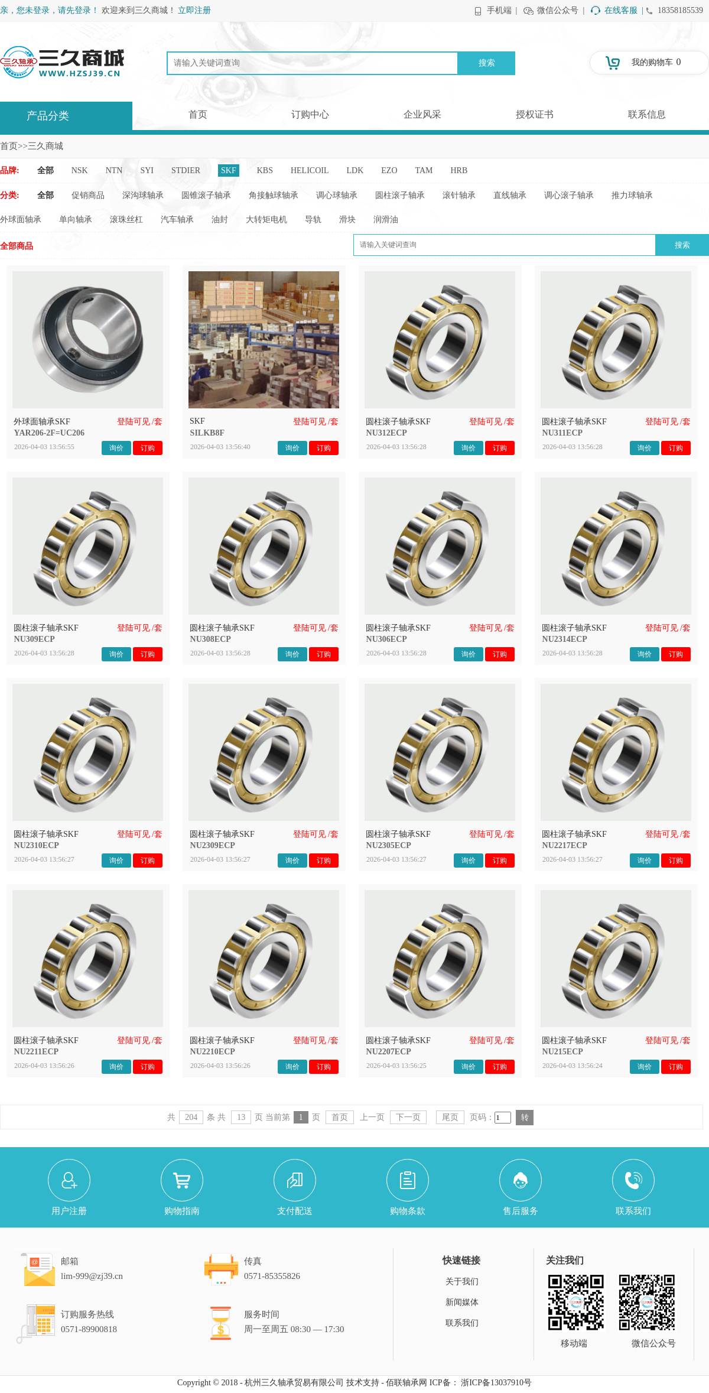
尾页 (450, 1117)
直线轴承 (509, 195)
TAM (424, 170)
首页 (197, 114)
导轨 (313, 219)
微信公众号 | (560, 10)
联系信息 (647, 114)
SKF (228, 170)
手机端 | (502, 10)
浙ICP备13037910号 (496, 1382)
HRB (459, 170)
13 (241, 1117)
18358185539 (680, 10)
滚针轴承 (459, 195)
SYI (147, 170)
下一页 (408, 1117)
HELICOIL (310, 170)
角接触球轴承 (273, 195)
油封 (220, 219)
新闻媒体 (462, 1302)
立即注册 (194, 10)
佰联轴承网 (406, 1382)
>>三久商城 (40, 146)
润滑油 (385, 219)
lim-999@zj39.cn (92, 1276)
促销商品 (88, 195)
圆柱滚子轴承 (400, 195)
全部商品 (16, 246)
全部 (45, 170)
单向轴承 (75, 219)
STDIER (185, 170)
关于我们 (462, 1281)
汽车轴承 (177, 219)
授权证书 (535, 114)
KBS (265, 170)
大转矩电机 (266, 219)
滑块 (347, 219)
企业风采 (422, 114)
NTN (114, 170)
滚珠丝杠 (126, 219)
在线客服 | (623, 10)
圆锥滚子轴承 (206, 195)
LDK (355, 170)
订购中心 (310, 114)
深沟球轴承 (143, 195)
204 (191, 1117)
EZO (389, 170)
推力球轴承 (632, 195)
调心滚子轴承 (569, 195)
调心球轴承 (336, 195)
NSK (79, 170)
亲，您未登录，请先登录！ (49, 10)
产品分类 (48, 116)
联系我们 (462, 1323)
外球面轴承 (20, 219)
